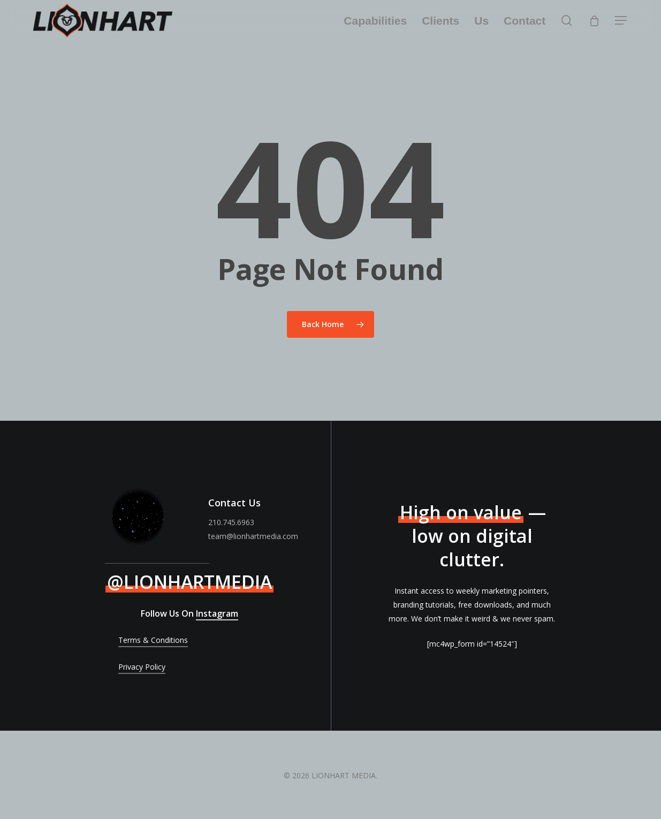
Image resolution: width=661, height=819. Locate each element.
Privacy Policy (141, 667)
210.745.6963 (231, 522)
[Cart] (594, 21)
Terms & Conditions (153, 640)
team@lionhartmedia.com (253, 536)
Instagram (217, 613)
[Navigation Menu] (621, 20)
